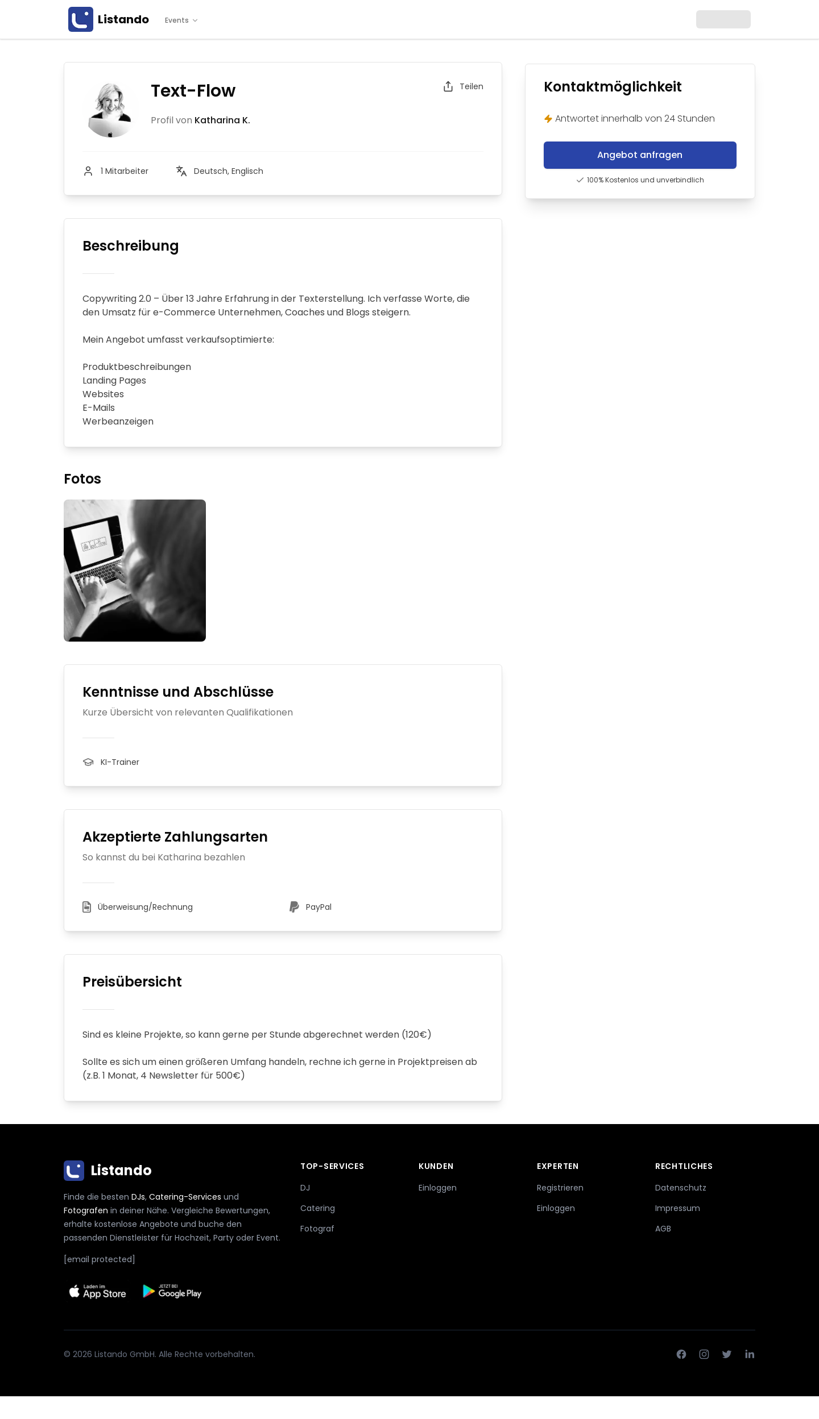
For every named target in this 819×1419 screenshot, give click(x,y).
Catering (317, 1208)
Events (182, 20)
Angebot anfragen (639, 154)
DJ (305, 1187)
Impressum (677, 1208)
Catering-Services (185, 1196)
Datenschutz (680, 1187)
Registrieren (560, 1187)
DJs (138, 1196)
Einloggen (438, 1187)
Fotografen (86, 1210)
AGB (663, 1228)
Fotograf (317, 1228)
